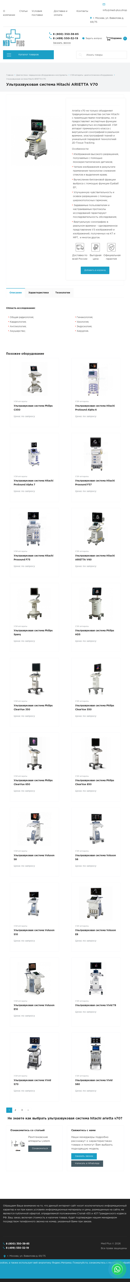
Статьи (23, 11)
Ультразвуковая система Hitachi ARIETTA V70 (26, 79)
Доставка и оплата (60, 13)
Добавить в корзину (95, 270)
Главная (9, 75)
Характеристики (38, 293)
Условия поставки (37, 13)
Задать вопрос (93, 38)
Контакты (82, 11)
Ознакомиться (40, 1148)
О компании (9, 13)
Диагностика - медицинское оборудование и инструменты (41, 75)
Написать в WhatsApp (87, 1163)
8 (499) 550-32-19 (65, 38)
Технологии (62, 293)
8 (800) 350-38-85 (66, 34)
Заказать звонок (62, 43)
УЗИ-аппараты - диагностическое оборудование (91, 75)
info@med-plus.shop (115, 10)
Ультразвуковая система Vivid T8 (95, 1005)
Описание (15, 293)
